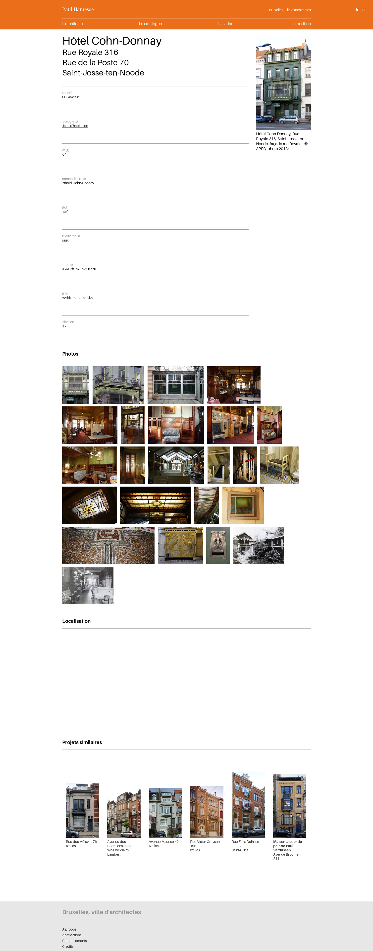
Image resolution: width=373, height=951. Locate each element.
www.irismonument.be (75, 297)
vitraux (63, 240)
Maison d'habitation (73, 126)
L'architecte (72, 23)
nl (364, 9)
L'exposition (300, 23)
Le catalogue (150, 23)
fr (357, 9)
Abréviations (71, 935)
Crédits (67, 946)
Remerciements (74, 941)
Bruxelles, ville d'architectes (290, 10)
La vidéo (225, 23)
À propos (69, 929)
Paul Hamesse (78, 9)
